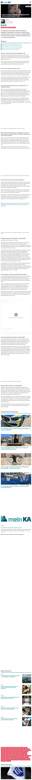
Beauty (28, 758)
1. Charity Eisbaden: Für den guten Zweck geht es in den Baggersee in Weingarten (10, 676)
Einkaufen (7, 750)
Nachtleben (22, 755)
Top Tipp (7, 759)
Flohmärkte (17, 759)
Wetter (18, 750)
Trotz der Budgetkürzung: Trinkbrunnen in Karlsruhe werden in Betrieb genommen (14, 448)
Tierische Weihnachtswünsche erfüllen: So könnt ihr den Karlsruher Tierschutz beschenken (9, 687)
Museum (2, 751)
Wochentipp (26, 751)
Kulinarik (2, 750)
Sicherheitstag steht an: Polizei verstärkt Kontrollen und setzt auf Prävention (15, 429)
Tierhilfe (22, 750)
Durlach (15, 758)
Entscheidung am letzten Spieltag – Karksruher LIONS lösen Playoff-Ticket (15, 486)
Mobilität (25, 747)
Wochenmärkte (22, 759)
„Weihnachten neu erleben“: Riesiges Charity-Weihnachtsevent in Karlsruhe (10, 698)
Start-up (14, 27)
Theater (17, 754)
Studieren (17, 751)
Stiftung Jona (5, 94)
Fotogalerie (3, 759)
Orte (7, 755)
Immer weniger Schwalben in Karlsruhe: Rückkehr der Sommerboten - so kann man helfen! (15, 467)
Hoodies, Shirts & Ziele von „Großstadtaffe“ (10, 49)
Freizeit (21, 747)
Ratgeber (9, 754)
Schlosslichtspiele (4, 758)
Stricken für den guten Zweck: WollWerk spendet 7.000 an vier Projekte (9, 719)
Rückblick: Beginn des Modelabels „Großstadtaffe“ (12, 45)
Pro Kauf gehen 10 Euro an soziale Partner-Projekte (12, 47)
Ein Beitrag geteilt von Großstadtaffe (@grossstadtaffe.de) (12, 332)
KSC (15, 747)
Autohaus (9, 761)
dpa (2, 747)
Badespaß (26, 750)
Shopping (10, 27)
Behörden (10, 755)
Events (18, 747)
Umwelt (15, 750)
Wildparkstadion (28, 755)
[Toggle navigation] (30, 2)
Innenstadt (3, 755)
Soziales (2, 27)
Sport (13, 747)
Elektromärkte (3, 761)
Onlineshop (10, 269)
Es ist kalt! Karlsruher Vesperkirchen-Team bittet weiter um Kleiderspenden (10, 708)
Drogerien (12, 759)
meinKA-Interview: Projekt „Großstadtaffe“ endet (11, 44)
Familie (21, 751)
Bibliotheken (11, 758)
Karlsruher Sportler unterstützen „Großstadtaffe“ (11, 48)
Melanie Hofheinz (9, 21)
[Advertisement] (16, 502)
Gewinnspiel (12, 751)
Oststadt (24, 758)
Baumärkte (28, 759)
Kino (30, 750)
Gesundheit (7, 751)
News (6, 27)
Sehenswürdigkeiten (23, 754)
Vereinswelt (20, 758)
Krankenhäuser (4, 754)
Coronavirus (8, 747)
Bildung (11, 750)
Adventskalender (16, 755)
